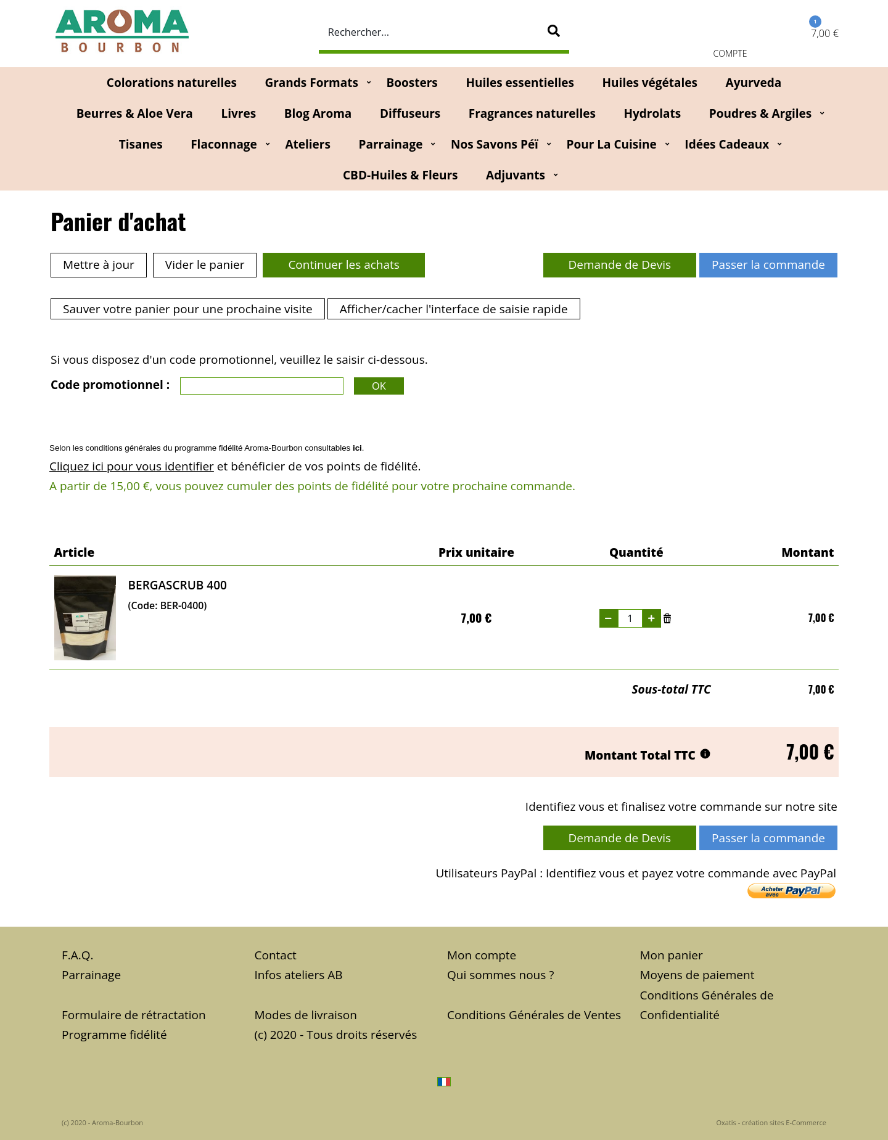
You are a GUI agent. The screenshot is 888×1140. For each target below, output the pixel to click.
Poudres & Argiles (760, 113)
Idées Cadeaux (726, 144)
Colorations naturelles (172, 83)
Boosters (411, 83)
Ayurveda (754, 83)
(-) (608, 618)
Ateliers (307, 144)
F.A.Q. (78, 955)
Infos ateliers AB (299, 975)
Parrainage (391, 144)
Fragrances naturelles (532, 113)
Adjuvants (515, 175)
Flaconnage (224, 144)
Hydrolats (652, 113)
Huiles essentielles (520, 83)
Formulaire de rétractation (134, 1015)
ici (357, 448)
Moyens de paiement (697, 975)
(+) (652, 618)
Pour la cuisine (612, 144)
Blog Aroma (318, 113)
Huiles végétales (649, 83)
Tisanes (141, 144)
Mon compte (481, 955)
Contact (276, 955)
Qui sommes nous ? (500, 975)
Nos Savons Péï (494, 144)
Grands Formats (311, 83)
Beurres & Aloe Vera (134, 113)
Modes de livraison (306, 1015)
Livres (238, 113)
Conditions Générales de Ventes (534, 1015)
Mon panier (671, 955)
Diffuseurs (410, 113)
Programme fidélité (114, 1035)
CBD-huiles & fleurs (400, 175)
